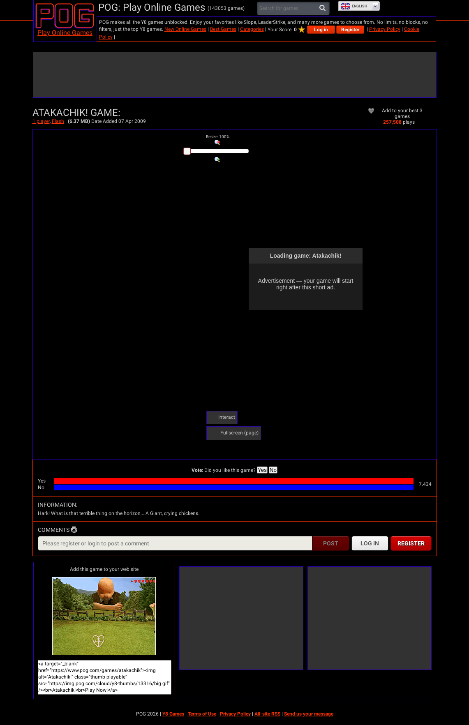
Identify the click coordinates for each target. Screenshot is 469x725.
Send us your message (308, 714)
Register (350, 29)
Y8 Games (173, 714)
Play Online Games (64, 33)
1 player (41, 121)
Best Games (223, 29)
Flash (58, 121)
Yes (262, 470)
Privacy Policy (384, 29)
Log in (321, 29)
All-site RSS (267, 714)
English (354, 6)
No (273, 470)
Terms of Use (202, 714)
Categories (252, 29)
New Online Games (185, 29)
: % (217, 136)
